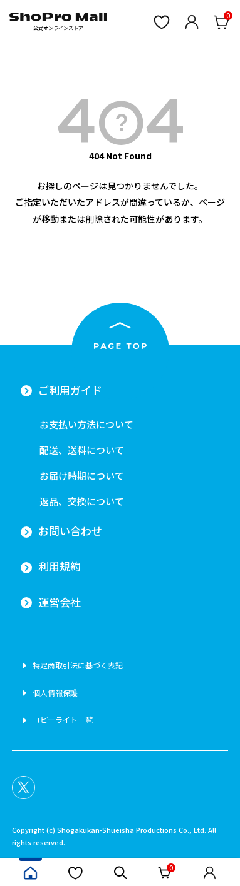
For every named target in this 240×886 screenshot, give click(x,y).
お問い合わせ (70, 530)
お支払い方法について (86, 424)
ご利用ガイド (70, 390)
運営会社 (59, 602)
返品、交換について (81, 501)
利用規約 (59, 566)
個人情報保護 (55, 693)
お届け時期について (81, 475)
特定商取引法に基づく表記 (78, 665)
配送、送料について (81, 449)
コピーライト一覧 (63, 720)
